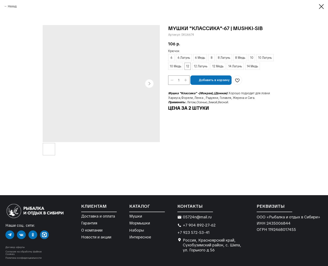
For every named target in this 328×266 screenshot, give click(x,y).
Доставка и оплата (98, 216)
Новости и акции (96, 237)
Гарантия (89, 223)
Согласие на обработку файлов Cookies (23, 253)
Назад (12, 6)
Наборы (136, 230)
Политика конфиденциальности (23, 258)
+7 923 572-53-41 (193, 232)
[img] (9, 234)
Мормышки (139, 223)
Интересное (140, 237)
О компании (91, 230)
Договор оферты (15, 247)
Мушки (135, 216)
